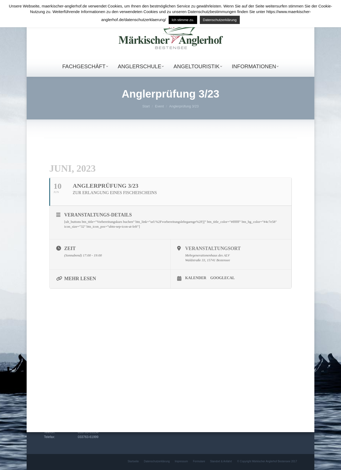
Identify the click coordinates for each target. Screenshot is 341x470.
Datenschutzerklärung (220, 20)
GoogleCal (222, 278)
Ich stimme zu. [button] (183, 20)
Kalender (195, 278)
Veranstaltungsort (213, 248)
